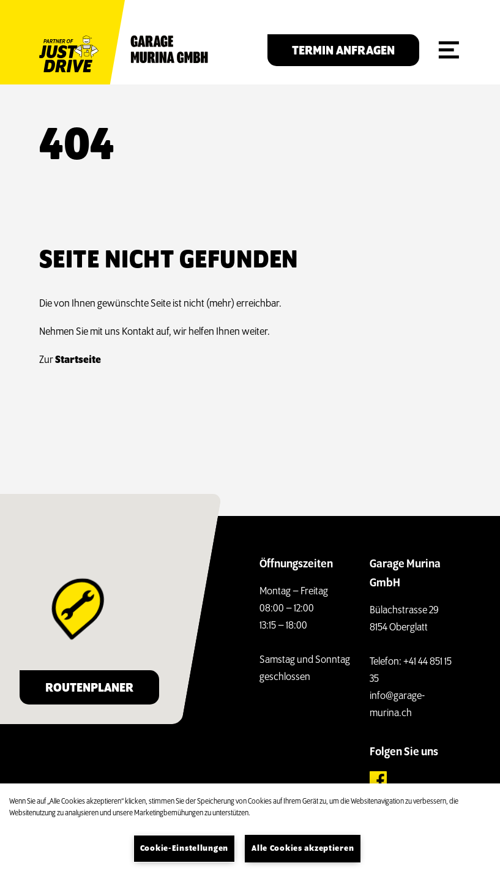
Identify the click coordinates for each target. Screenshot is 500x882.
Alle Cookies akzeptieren (303, 848)
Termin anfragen (343, 51)
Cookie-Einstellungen (184, 848)
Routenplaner (89, 688)
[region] (250, 832)
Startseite (78, 360)
